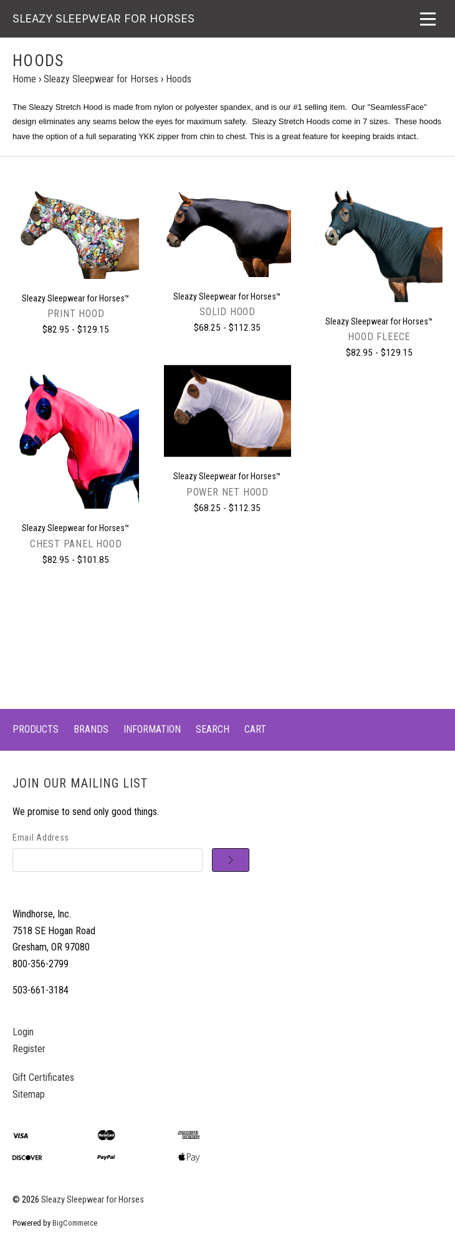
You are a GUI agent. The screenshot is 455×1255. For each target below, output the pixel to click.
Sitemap (28, 1094)
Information (152, 729)
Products (35, 729)
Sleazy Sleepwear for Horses (92, 1199)
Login (23, 1032)
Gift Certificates (43, 1077)
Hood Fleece (379, 337)
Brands (91, 729)
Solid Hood (227, 312)
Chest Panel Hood (76, 544)
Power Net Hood (227, 492)
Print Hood (76, 314)
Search (212, 729)
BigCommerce (74, 1223)
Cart (255, 729)
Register (29, 1049)
